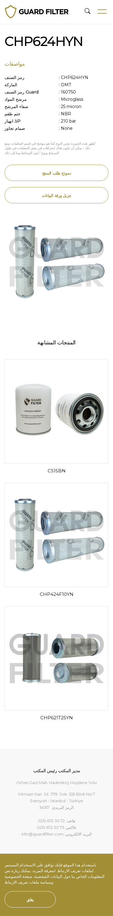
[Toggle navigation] (100, 11)
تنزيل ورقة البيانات (56, 195)
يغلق (30, 899)
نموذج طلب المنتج (56, 173)
